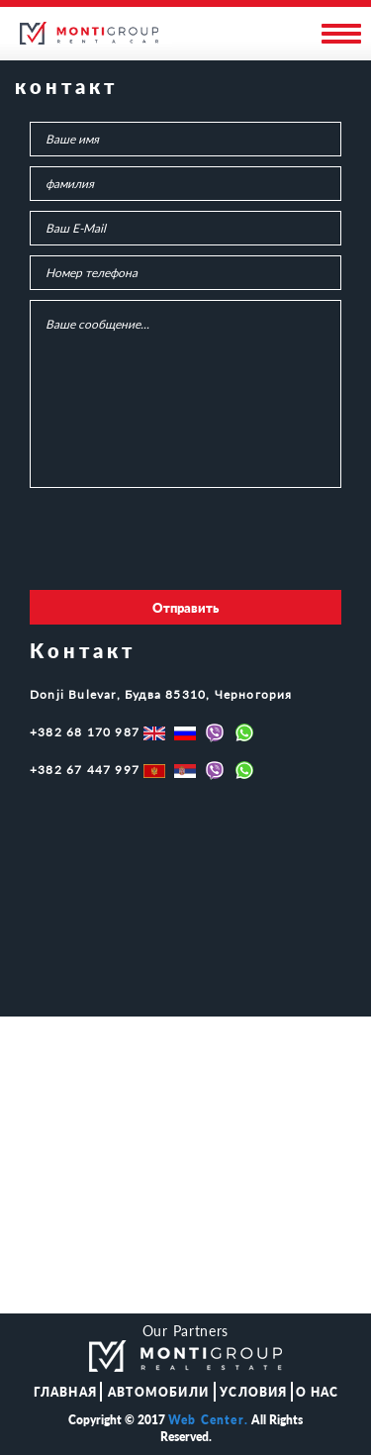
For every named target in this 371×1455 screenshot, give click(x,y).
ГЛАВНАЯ (65, 1392)
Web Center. (208, 1419)
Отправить (185, 608)
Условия (253, 1392)
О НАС (317, 1392)
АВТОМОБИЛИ (158, 1392)
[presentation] (180, 541)
